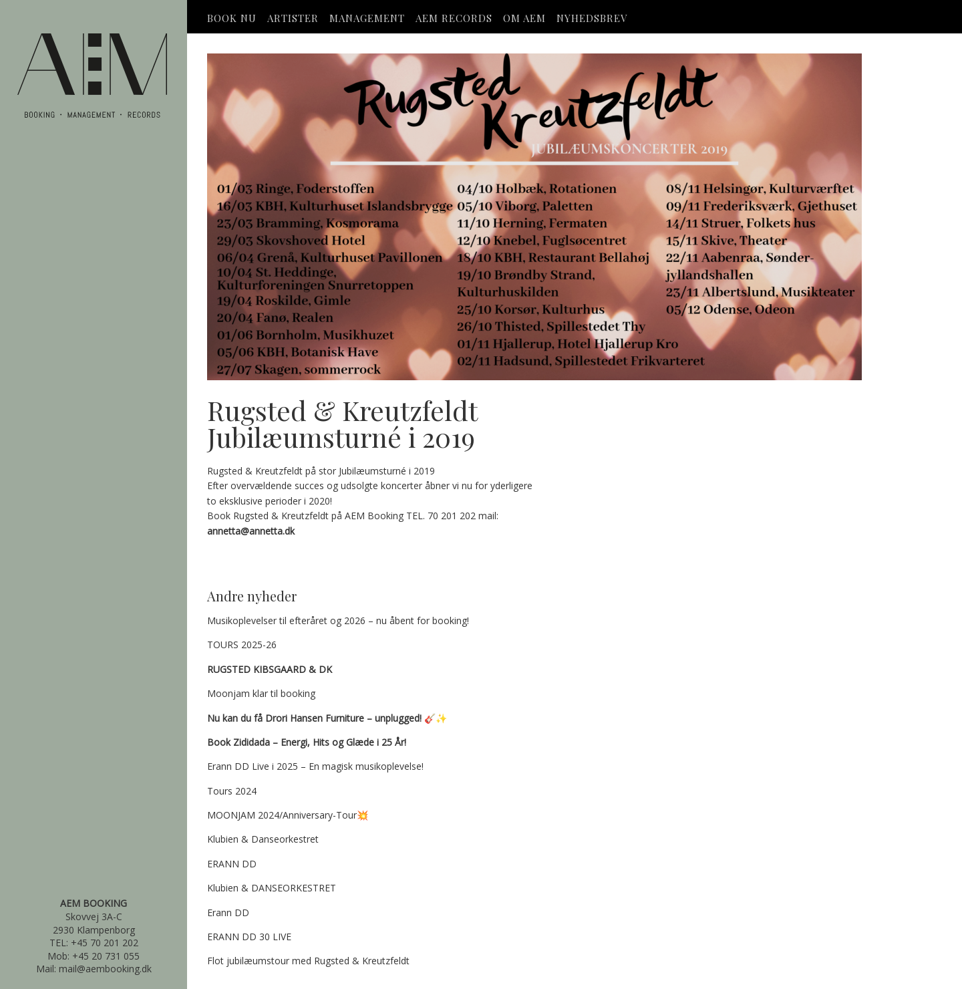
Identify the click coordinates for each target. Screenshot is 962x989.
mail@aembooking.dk (105, 968)
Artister (293, 18)
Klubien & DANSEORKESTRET (271, 887)
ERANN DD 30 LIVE (249, 936)
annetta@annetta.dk (251, 531)
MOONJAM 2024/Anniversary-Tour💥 (287, 815)
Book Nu (232, 18)
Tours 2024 (232, 791)
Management (367, 18)
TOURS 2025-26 (242, 644)
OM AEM (524, 18)
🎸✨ (327, 718)
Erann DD (228, 912)
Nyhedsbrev (591, 18)
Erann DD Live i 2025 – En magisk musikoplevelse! (315, 766)
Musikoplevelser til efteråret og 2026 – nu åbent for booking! (338, 620)
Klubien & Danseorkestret (263, 839)
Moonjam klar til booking (261, 693)
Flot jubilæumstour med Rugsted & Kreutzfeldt (308, 960)
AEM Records (454, 18)
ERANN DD (232, 863)
